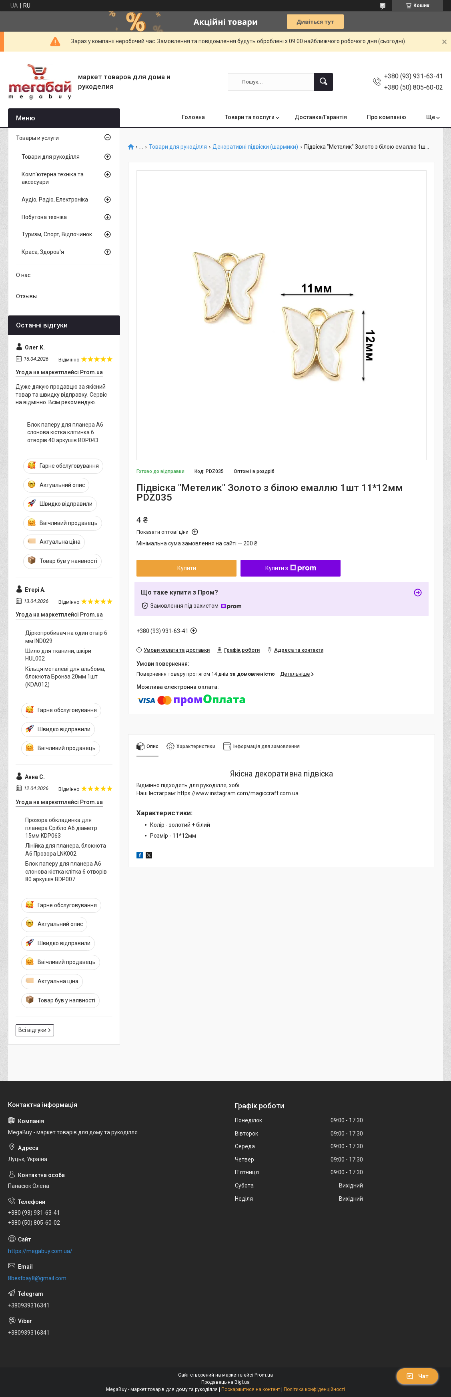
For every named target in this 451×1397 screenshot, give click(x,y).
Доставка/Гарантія (321, 117)
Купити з (290, 568)
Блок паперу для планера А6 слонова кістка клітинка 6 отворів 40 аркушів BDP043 (65, 432)
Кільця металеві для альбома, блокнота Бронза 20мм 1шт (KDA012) (65, 677)
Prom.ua (264, 1375)
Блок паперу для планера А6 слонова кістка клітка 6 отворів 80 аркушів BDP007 (66, 871)
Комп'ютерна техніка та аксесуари (53, 178)
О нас (23, 275)
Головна (193, 117)
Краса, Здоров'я (43, 252)
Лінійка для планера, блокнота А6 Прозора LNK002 (65, 849)
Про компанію (386, 117)
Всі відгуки (32, 1030)
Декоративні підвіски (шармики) (255, 147)
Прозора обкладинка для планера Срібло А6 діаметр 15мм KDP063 (61, 828)
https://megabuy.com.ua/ (40, 1251)
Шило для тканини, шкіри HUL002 (58, 655)
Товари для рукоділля (178, 147)
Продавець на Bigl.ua (225, 1382)
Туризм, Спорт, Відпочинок (57, 234)
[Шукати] (323, 82)
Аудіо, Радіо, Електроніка (55, 199)
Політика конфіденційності (314, 1389)
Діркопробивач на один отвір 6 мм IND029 (66, 637)
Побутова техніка (44, 217)
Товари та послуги (250, 117)
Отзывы (26, 296)
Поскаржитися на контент (250, 1389)
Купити (186, 568)
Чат (417, 1376)
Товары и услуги (37, 138)
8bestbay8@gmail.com (37, 1278)
